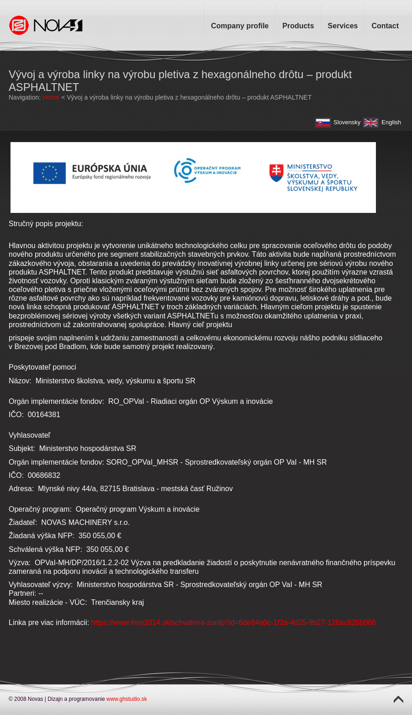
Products (298, 26)
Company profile (240, 26)
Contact (385, 26)
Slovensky (346, 122)
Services (343, 26)
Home (50, 97)
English (391, 122)
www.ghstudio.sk (126, 699)
